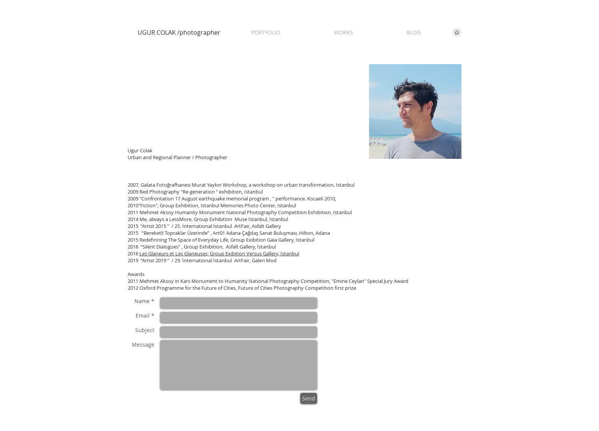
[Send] (308, 398)
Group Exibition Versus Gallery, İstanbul (254, 253)
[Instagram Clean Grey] (456, 32)
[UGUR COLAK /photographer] (181, 32)
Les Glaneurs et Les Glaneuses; (174, 253)
